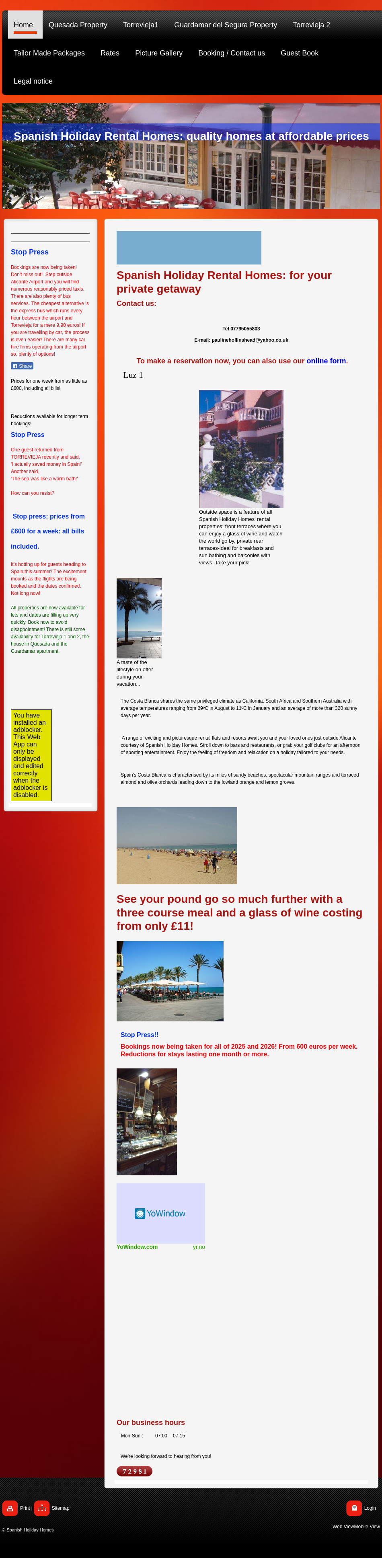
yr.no (199, 1247)
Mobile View (367, 1526)
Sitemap (61, 1508)
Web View (343, 1526)
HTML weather (161, 1213)
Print (25, 1508)
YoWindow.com (137, 1247)
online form (326, 361)
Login (370, 1508)
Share (22, 366)
